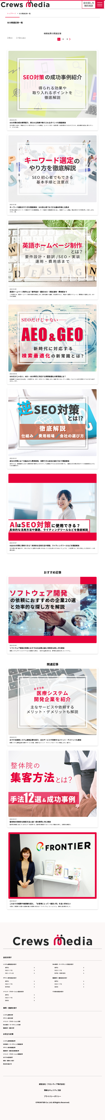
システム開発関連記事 (9, 1041)
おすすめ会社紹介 (8, 1057)
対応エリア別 (8, 970)
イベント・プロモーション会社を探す (13, 991)
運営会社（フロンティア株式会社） (52, 1084)
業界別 (7, 967)
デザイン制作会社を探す (10, 978)
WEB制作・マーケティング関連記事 (13, 1044)
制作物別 (7, 987)
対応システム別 (9, 973)
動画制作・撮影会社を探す (60, 978)
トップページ (11, 13)
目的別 (7, 1000)
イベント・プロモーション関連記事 (13, 1054)
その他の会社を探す (58, 991)
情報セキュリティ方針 (52, 1090)
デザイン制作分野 (8, 1018)
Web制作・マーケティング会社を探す (63, 964)
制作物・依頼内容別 (60, 973)
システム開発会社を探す (10, 964)
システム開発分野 (8, 1015)
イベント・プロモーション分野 (11, 1021)
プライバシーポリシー (52, 1096)
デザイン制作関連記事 (9, 1047)
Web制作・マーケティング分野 (11, 1025)
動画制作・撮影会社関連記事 (11, 1051)
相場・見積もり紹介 (8, 1061)
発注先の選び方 (7, 1064)
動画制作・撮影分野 (8, 1028)
